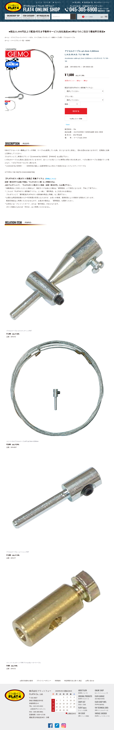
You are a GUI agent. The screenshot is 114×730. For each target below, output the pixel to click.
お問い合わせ (90, 681)
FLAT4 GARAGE (99, 697)
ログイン (57, 2)
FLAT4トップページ (102, 2)
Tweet (68, 124)
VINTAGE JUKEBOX (102, 714)
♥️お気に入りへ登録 (76, 119)
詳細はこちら (50, 178)
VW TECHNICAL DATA (101, 709)
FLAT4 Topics (82, 709)
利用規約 (58, 681)
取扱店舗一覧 (88, 2)
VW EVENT (83, 714)
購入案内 (77, 2)
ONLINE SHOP (101, 691)
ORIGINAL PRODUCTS (85, 697)
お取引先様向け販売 (26, 681)
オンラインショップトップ (13, 16)
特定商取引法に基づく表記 (73, 681)
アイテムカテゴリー (28, 16)
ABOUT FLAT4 (82, 691)
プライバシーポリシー (44, 681)
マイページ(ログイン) (43, 16)
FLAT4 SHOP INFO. (101, 703)
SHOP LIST (82, 703)
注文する (76, 111)
